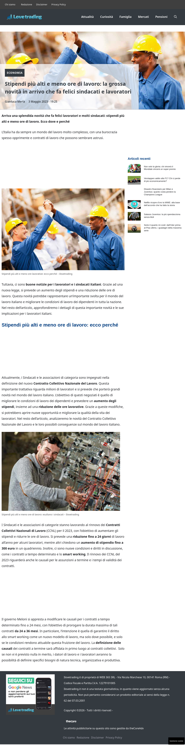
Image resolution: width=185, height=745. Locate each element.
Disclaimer (41, 4)
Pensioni (161, 17)
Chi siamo (10, 4)
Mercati (143, 17)
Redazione (26, 4)
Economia (15, 73)
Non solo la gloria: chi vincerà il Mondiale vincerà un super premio (160, 167)
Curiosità (106, 17)
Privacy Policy (58, 4)
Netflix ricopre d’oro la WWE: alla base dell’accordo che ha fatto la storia (162, 203)
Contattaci (120, 710)
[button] (175, 16)
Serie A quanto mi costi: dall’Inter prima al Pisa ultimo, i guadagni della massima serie (162, 228)
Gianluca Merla (15, 101)
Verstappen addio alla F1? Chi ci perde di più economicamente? (162, 179)
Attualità (87, 17)
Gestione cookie (176, 741)
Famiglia (125, 17)
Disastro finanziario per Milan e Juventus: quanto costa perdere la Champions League (160, 192)
